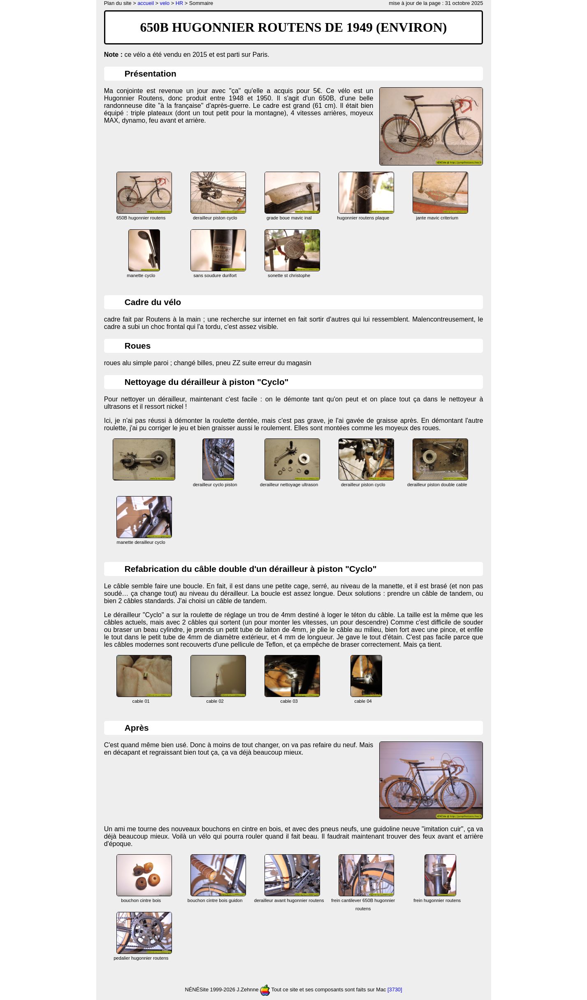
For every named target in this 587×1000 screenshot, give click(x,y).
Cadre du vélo (153, 302)
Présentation (150, 73)
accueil (145, 3)
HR (179, 3)
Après (137, 727)
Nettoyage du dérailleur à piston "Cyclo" (207, 382)
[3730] (394, 990)
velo (164, 3)
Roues (138, 345)
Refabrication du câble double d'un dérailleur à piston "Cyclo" (251, 568)
